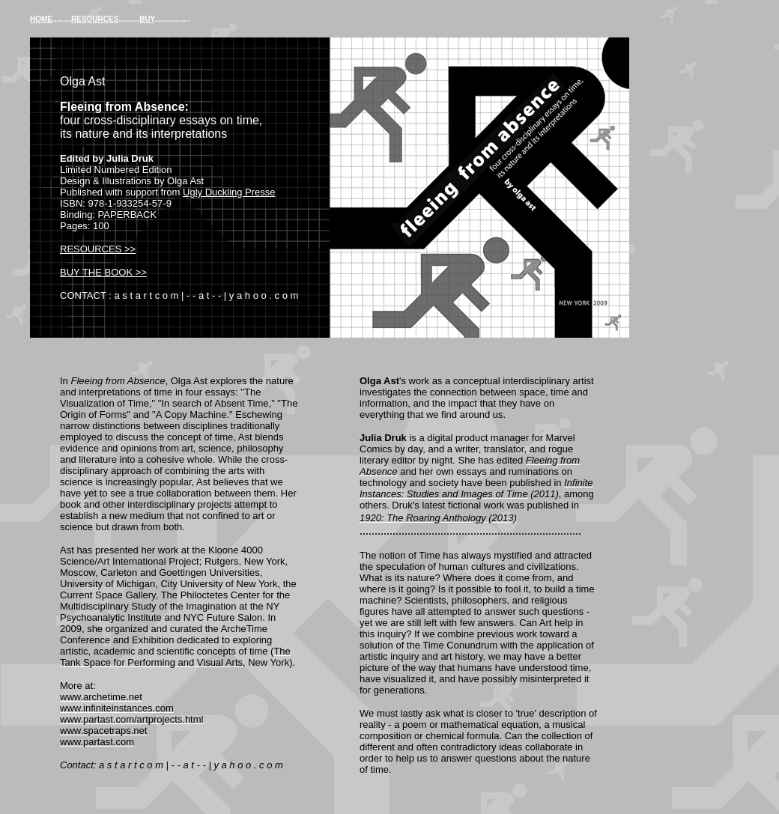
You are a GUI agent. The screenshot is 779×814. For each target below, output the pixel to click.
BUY (146, 19)
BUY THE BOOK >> (103, 272)
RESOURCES (94, 19)
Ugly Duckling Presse (229, 192)
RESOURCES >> (98, 249)
